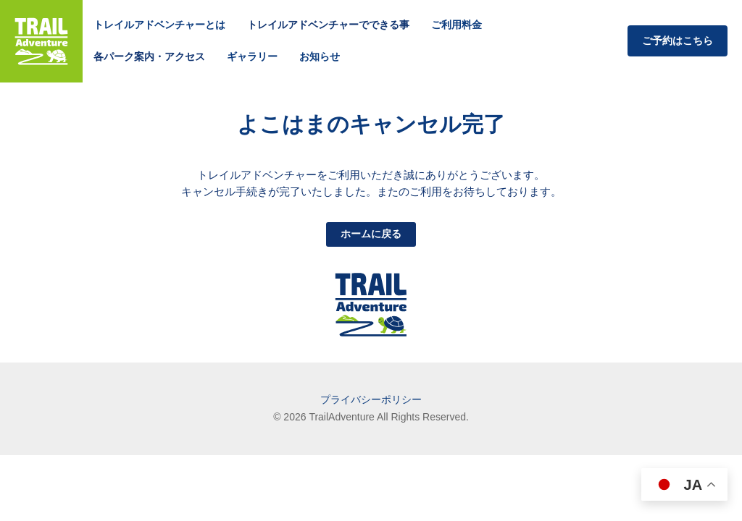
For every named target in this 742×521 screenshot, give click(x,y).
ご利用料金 (456, 24)
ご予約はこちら (677, 40)
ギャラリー (252, 56)
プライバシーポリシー (371, 399)
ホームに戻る (371, 234)
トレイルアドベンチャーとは (159, 24)
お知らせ (319, 56)
